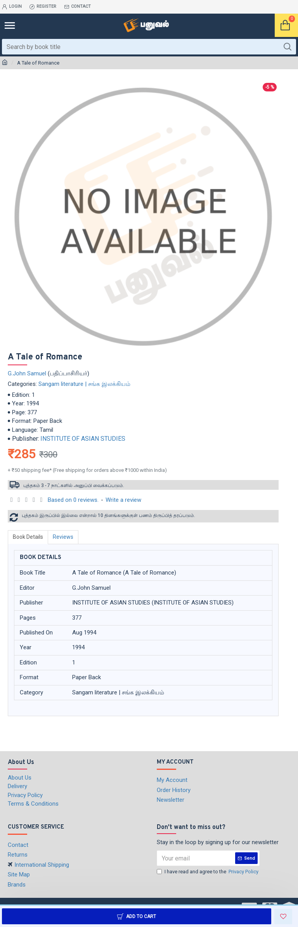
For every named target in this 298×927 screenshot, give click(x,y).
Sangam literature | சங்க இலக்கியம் (84, 383)
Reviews (63, 537)
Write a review (123, 499)
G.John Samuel (27, 373)
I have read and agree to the (208, 872)
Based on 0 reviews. (73, 499)
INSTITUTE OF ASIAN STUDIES (82, 438)
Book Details (28, 537)
